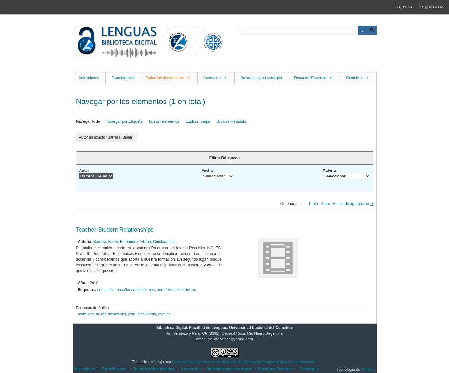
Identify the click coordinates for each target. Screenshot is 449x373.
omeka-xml (146, 314)
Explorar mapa (198, 121)
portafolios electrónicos (176, 290)
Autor (84, 170)
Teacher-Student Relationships (115, 230)
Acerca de (212, 78)
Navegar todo (88, 121)
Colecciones (89, 78)
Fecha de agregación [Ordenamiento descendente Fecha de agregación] (351, 204)
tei (169, 314)
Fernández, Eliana (135, 241)
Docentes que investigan (261, 78)
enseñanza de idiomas (136, 290)
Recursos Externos (310, 78)
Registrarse (432, 6)
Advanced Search (362, 30)
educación (106, 290)
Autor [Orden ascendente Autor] (325, 204)
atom (82, 314)
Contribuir (354, 78)
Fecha (207, 170)
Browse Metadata (231, 121)
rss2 (161, 314)
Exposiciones (122, 78)
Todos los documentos (164, 78)
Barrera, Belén (105, 241)
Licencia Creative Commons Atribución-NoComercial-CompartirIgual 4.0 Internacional (244, 362)
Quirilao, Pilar (164, 241)
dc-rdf (101, 314)
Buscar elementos (164, 121)
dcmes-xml (117, 314)
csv (91, 314)
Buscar (372, 30)
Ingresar (404, 6)
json (131, 314)
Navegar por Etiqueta (124, 121)
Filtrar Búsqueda (224, 158)
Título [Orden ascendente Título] (313, 204)
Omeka (367, 369)
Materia (329, 170)
